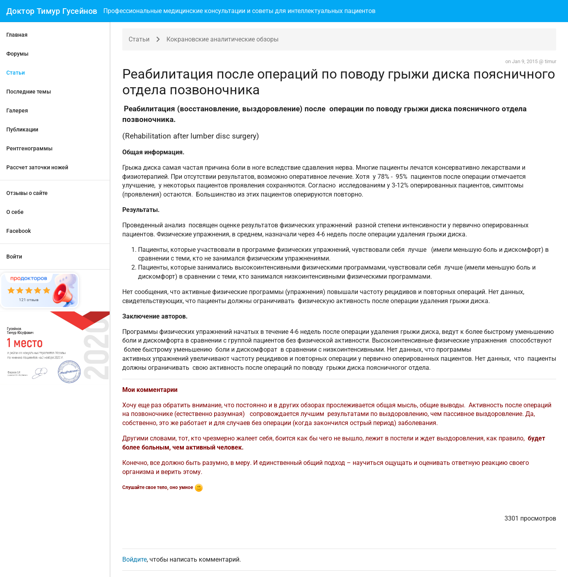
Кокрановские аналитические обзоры (222, 39)
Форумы (17, 54)
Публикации (22, 129)
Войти (14, 256)
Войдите (134, 559)
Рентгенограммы (29, 148)
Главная (17, 35)
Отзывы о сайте (27, 193)
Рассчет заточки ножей (37, 167)
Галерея (17, 110)
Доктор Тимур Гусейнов (51, 11)
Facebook (18, 231)
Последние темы (28, 91)
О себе (15, 212)
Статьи (15, 72)
